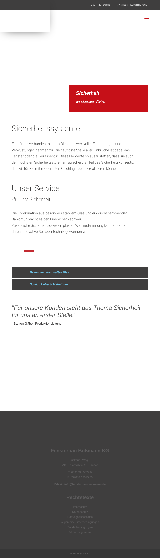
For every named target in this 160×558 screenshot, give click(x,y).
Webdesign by (80, 553)
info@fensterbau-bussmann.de (85, 484)
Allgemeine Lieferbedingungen (80, 522)
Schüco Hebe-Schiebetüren (49, 284)
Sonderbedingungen (80, 527)
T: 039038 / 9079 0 (80, 472)
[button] (80, 272)
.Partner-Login (100, 5)
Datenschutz (80, 511)
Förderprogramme (80, 532)
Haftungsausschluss (80, 517)
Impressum (80, 506)
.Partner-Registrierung (132, 5)
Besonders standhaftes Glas (49, 272)
